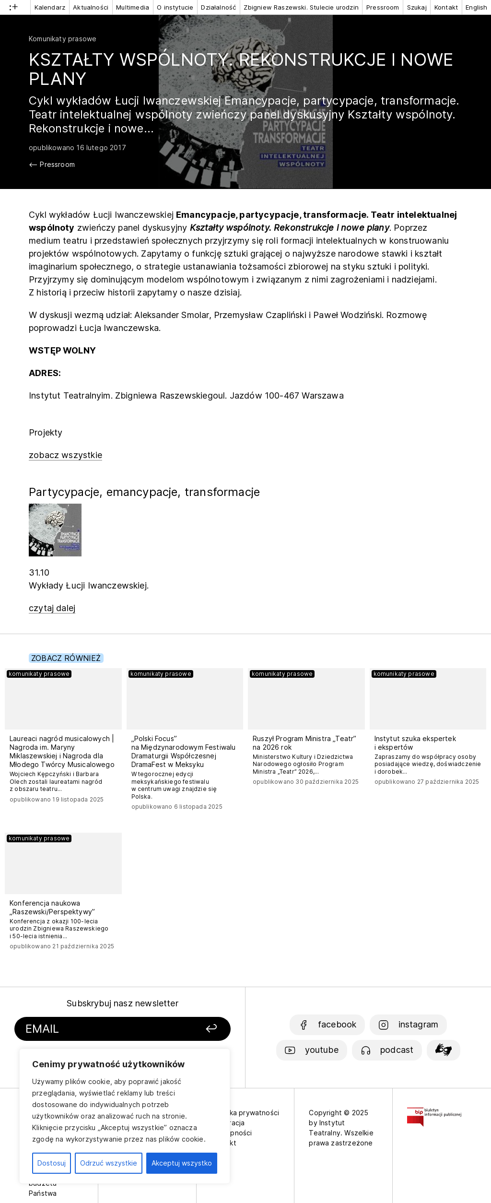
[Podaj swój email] (96, 1029)
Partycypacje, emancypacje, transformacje (144, 492)
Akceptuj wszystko (182, 1163)
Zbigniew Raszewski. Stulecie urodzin (301, 7)
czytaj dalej (52, 608)
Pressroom (382, 7)
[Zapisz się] (194, 1029)
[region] (124, 1116)
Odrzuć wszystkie (108, 1163)
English (476, 7)
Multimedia (132, 7)
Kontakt (446, 7)
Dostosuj (51, 1163)
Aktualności (90, 7)
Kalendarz (50, 7)
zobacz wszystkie (65, 455)
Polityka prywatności (245, 1113)
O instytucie (175, 7)
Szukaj (417, 7)
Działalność (218, 7)
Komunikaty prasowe (62, 39)
